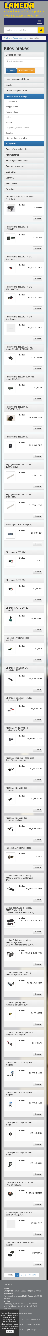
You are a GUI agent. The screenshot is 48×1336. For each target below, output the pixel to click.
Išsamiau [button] (38, 218)
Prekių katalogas (19, 38)
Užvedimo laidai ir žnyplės (16, 138)
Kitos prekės (11, 143)
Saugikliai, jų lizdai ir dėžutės (17, 128)
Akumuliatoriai (12, 155)
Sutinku (9, 1331)
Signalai (9, 122)
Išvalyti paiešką (26, 71)
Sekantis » (33, 1275)
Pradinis (7, 38)
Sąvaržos (10, 189)
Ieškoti (11, 71)
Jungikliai (9, 133)
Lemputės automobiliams (17, 79)
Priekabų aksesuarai (15, 166)
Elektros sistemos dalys (16, 96)
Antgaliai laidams (12, 101)
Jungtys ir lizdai (12, 107)
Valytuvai (10, 178)
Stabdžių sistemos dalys (17, 161)
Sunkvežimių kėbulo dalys (17, 149)
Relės (8, 117)
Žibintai (9, 85)
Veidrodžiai (11, 172)
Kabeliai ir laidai (12, 112)
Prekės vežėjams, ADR (16, 91)
